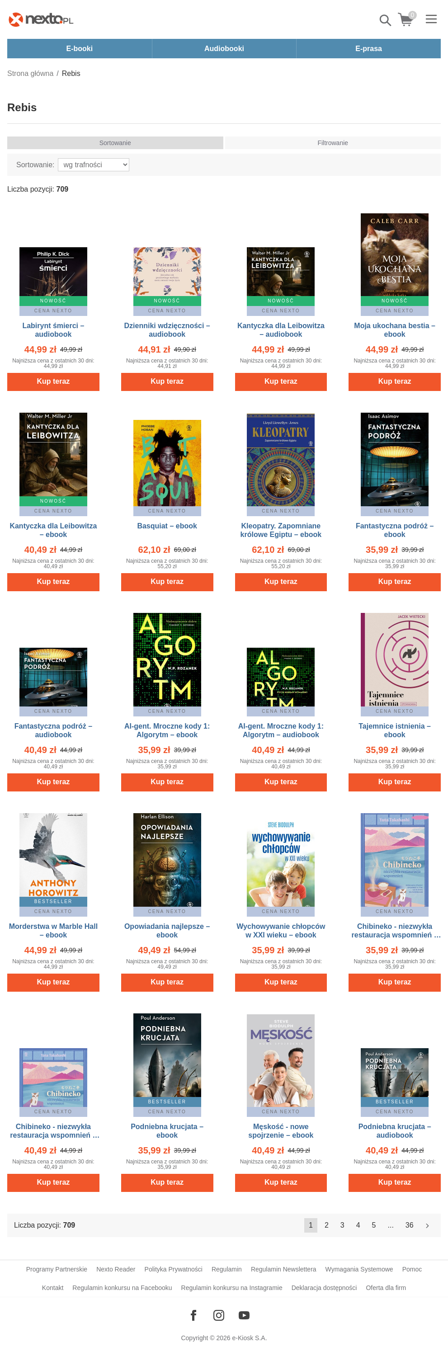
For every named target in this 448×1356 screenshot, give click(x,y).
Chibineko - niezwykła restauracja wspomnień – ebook (395, 935)
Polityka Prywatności (174, 1269)
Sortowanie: (35, 165)
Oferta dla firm (386, 1287)
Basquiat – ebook (167, 526)
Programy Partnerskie (56, 1269)
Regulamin (227, 1269)
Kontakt (52, 1287)
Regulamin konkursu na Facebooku (122, 1287)
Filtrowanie (332, 142)
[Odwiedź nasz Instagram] (219, 1315)
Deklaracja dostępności (324, 1287)
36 (410, 1225)
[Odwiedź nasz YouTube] (244, 1315)
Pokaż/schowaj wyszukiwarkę (386, 20)
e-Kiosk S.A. (249, 1338)
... (391, 1225)
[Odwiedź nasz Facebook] (193, 1315)
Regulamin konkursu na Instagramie (232, 1287)
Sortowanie (115, 142)
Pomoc (412, 1269)
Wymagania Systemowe (359, 1269)
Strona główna (30, 73)
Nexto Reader (115, 1269)
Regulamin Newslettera (283, 1269)
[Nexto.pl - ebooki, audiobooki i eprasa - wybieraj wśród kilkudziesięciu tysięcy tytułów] (41, 19)
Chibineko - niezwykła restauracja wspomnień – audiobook (53, 1135)
